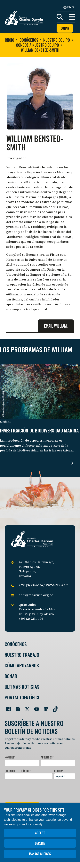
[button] (72, 17)
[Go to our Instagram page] (16, 707)
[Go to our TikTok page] (54, 707)
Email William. (56, 326)
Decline (40, 843)
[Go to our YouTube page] (35, 707)
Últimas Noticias (22, 687)
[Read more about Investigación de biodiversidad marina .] (72, 463)
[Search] (60, 17)
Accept (40, 833)
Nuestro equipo (56, 39)
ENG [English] (68, 7)
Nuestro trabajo (22, 655)
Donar (64, 28)
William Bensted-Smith (40, 50)
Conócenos (29, 39)
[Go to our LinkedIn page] (44, 707)
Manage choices (40, 854)
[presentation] (34, 790)
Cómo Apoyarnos (22, 665)
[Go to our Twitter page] (25, 707)
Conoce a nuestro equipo (37, 44)
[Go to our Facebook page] (7, 707)
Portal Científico (23, 697)
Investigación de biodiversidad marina (39, 430)
